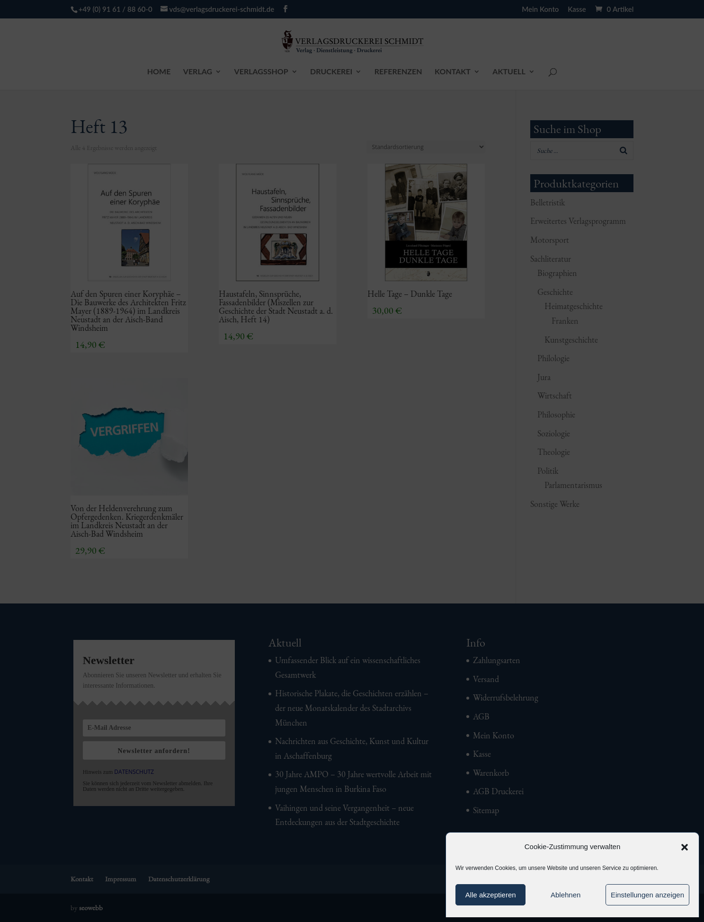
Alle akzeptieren (490, 895)
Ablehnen (565, 895)
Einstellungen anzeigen (647, 895)
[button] (684, 847)
